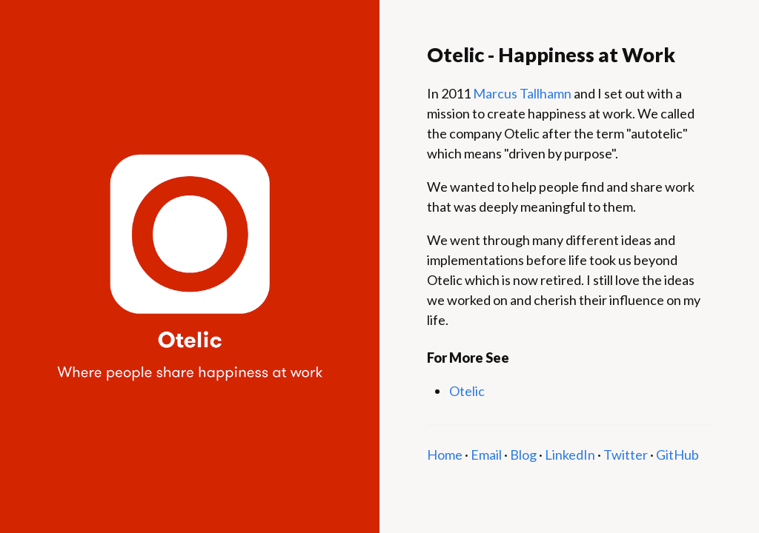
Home (445, 454)
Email (486, 454)
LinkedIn (570, 454)
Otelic (467, 391)
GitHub (677, 454)
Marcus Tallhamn (522, 93)
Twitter (625, 454)
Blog (523, 454)
